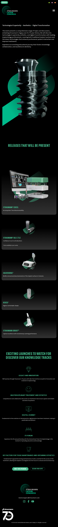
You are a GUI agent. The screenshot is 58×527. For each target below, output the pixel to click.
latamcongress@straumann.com (29, 498)
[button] (54, 10)
